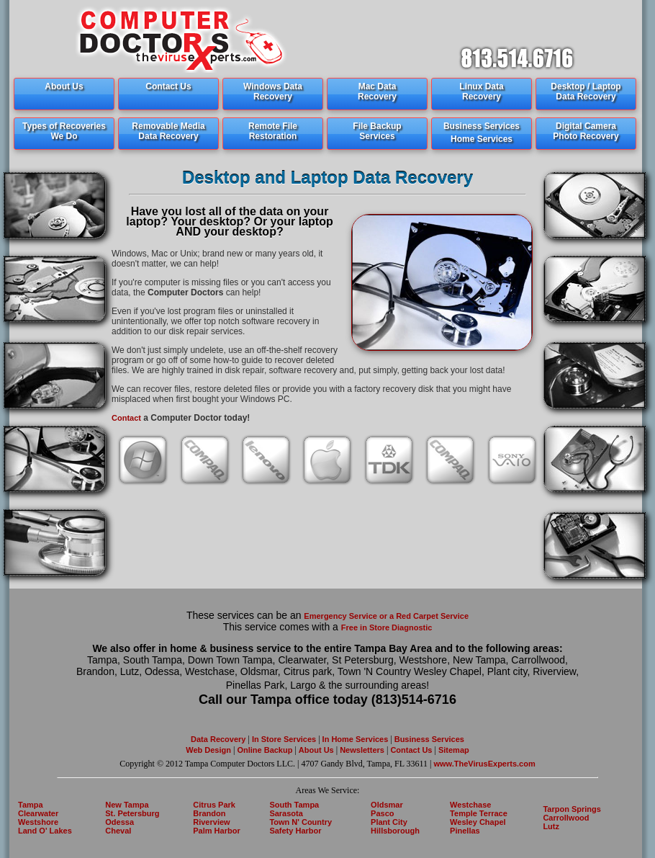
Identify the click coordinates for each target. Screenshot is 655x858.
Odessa (119, 822)
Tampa (30, 804)
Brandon (209, 813)
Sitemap (452, 750)
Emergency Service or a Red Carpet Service (386, 616)
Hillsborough (395, 830)
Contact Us (410, 750)
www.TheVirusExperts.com (485, 763)
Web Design (208, 750)
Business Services (429, 739)
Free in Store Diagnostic (387, 627)
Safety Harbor (295, 830)
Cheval (118, 830)
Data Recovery (218, 739)
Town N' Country (300, 822)
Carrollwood (566, 817)
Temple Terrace (478, 813)
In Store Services (284, 739)
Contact (126, 418)
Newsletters (363, 750)
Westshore (38, 822)
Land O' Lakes (45, 830)
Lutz (551, 826)
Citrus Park (214, 804)
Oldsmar (387, 804)
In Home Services (355, 739)
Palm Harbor (216, 830)
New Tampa (126, 804)
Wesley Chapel (477, 822)
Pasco (382, 813)
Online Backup (264, 750)
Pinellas (465, 830)
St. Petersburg (132, 813)
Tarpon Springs (571, 809)
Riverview (211, 822)
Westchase (470, 804)
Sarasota (285, 813)
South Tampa (294, 804)
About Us (316, 750)
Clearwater (38, 813)
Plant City (389, 822)
